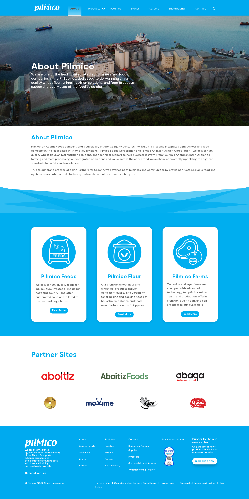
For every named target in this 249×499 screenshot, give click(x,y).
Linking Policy (168, 482)
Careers (154, 8)
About (74, 8)
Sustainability (177, 8)
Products (94, 8)
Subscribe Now (204, 461)
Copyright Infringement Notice (197, 482)
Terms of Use (102, 482)
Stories (135, 8)
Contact (200, 8)
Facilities (115, 8)
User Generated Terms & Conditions (135, 482)
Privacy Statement (173, 439)
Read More (59, 310)
